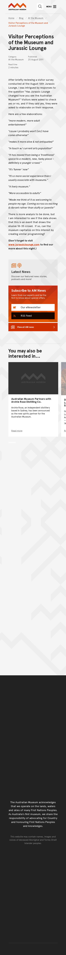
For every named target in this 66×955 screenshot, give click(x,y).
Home (11, 17)
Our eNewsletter (30, 307)
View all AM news (25, 326)
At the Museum (36, 17)
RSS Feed (26, 315)
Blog (21, 17)
